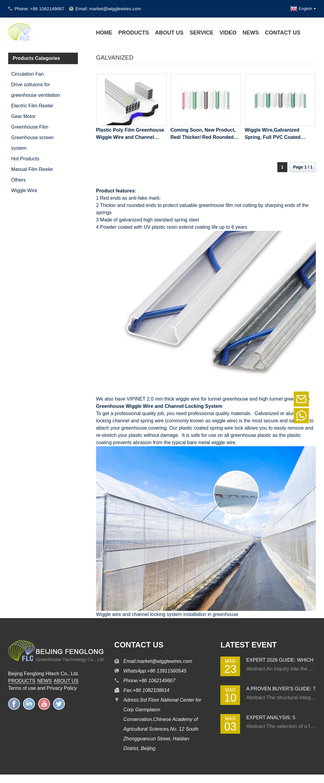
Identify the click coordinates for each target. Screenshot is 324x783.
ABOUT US (66, 680)
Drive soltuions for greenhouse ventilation (35, 90)
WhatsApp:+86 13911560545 (154, 670)
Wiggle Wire (24, 190)
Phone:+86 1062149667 (149, 680)
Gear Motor (23, 116)
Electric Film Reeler (32, 105)
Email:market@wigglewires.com (157, 661)
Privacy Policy (62, 688)
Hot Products (25, 158)
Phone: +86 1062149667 (40, 8)
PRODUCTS (21, 680)
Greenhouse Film (29, 126)
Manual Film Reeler (32, 169)
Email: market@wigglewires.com (108, 8)
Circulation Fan (27, 74)
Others (18, 179)
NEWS (44, 680)
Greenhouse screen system (32, 143)
